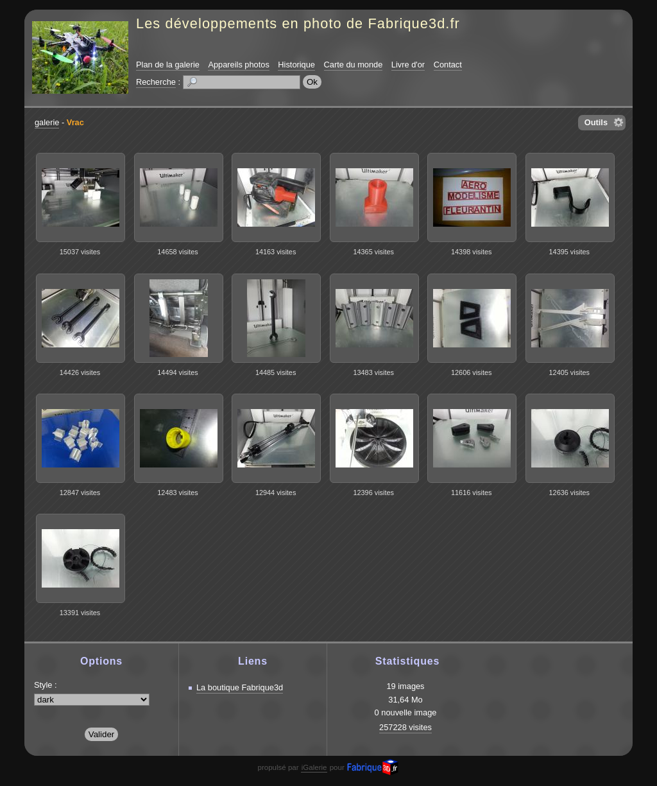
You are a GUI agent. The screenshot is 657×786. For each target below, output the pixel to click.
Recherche (156, 82)
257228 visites (405, 727)
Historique (296, 64)
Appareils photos (238, 64)
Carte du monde (353, 64)
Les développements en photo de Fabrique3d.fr (298, 23)
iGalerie (314, 767)
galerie (47, 122)
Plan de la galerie (168, 64)
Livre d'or (408, 64)
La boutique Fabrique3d (239, 687)
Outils (596, 122)
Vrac (75, 122)
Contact (448, 64)
